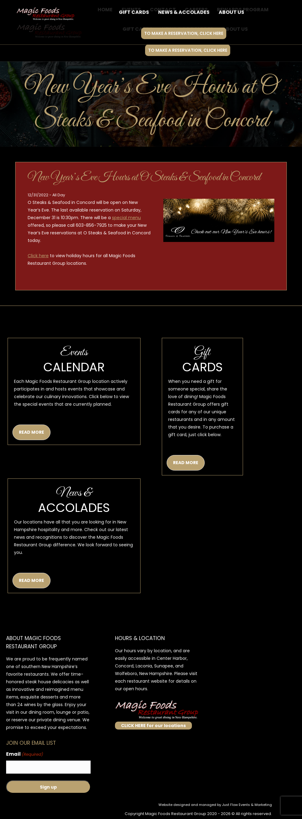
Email (24, 754)
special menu (126, 218)
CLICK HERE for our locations (153, 726)
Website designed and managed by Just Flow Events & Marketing (215, 804)
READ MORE (31, 432)
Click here (38, 256)
